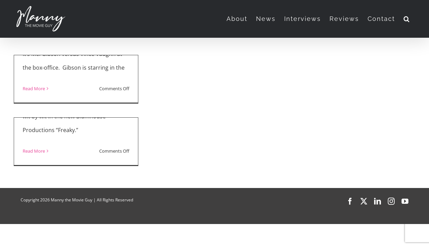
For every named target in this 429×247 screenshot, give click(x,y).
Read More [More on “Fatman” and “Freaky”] (34, 88)
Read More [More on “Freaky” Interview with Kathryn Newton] (34, 151)
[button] (415, 19)
